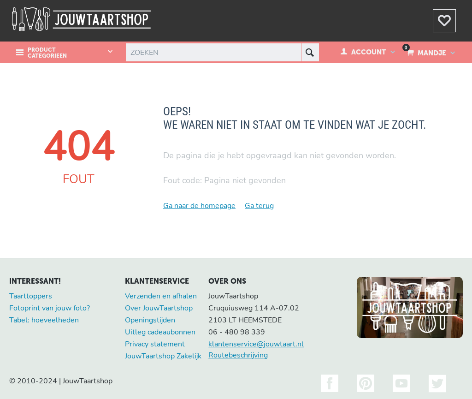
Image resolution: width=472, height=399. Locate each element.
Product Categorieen (47, 53)
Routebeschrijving (238, 355)
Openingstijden (150, 320)
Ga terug (259, 206)
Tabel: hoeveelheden (44, 320)
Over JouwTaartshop (159, 308)
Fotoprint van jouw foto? (49, 308)
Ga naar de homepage (199, 206)
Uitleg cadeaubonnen (160, 332)
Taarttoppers (30, 296)
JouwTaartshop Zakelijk (163, 356)
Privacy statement (155, 344)
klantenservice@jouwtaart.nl (256, 344)
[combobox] (221, 52)
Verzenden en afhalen (161, 296)
